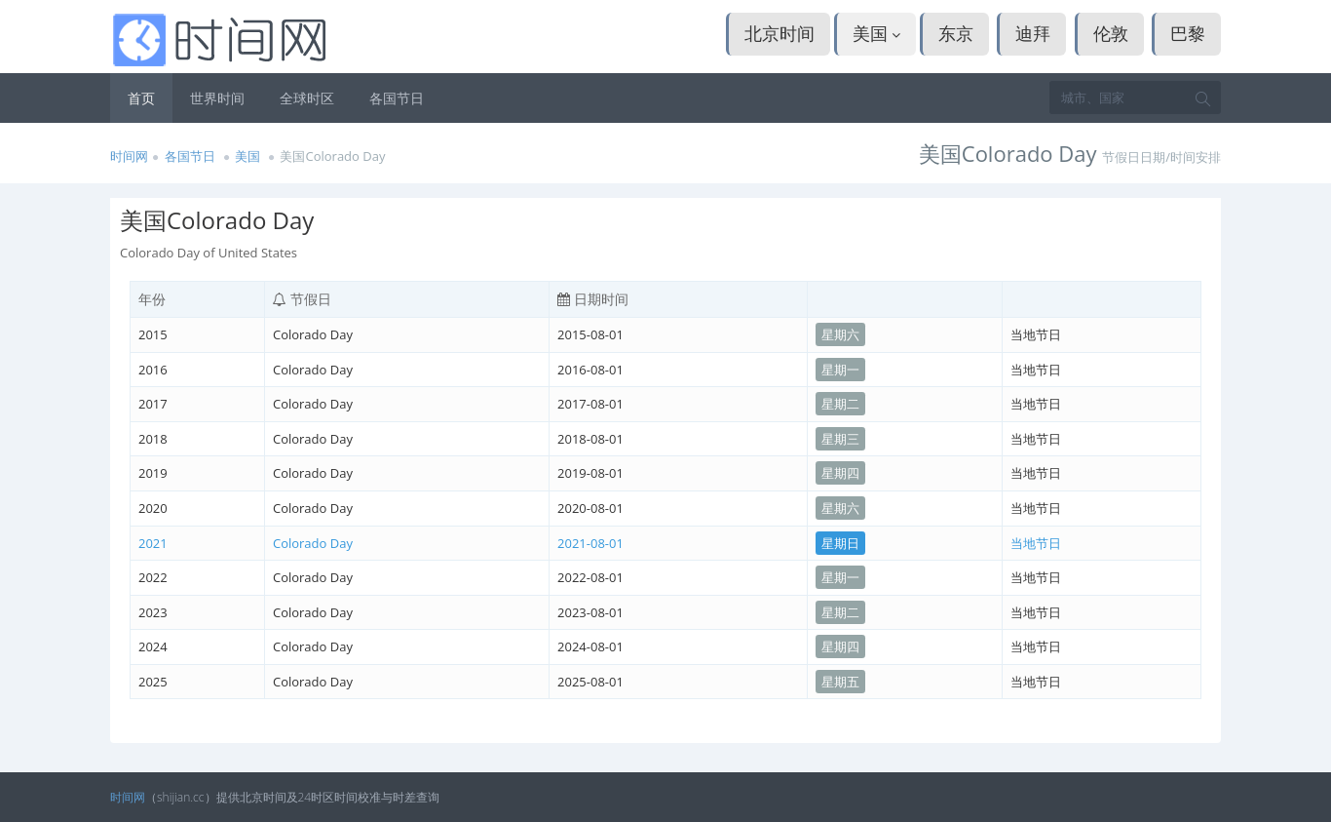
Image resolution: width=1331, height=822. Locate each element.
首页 (141, 98)
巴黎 (1187, 33)
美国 (877, 33)
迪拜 (1032, 33)
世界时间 (217, 98)
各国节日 (396, 98)
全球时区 (307, 98)
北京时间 (779, 33)
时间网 (129, 156)
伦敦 (1110, 33)
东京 (955, 33)
